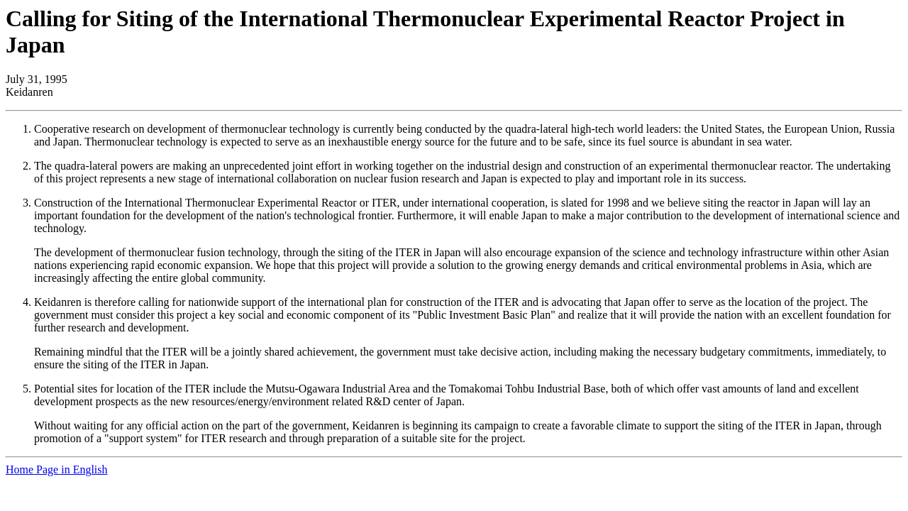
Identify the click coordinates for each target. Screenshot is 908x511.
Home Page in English (57, 469)
